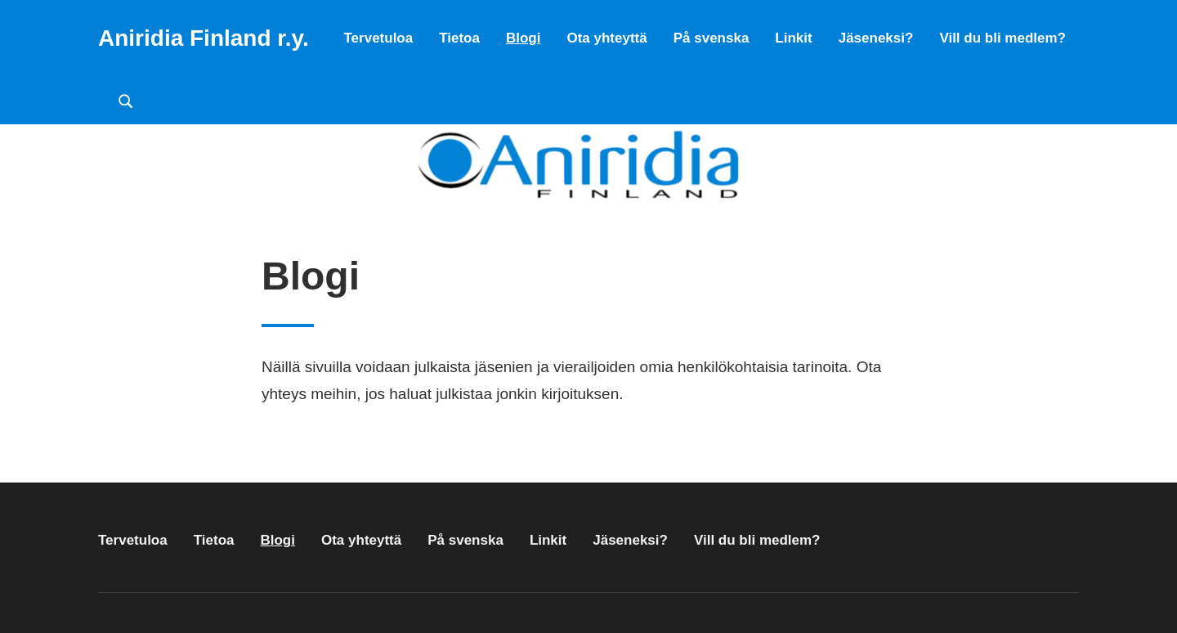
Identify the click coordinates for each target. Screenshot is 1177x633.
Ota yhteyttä (606, 38)
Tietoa (459, 38)
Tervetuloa (378, 38)
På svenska (712, 38)
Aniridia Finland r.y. (203, 38)
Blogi (523, 38)
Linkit (793, 38)
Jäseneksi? (876, 38)
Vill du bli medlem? (1002, 38)
